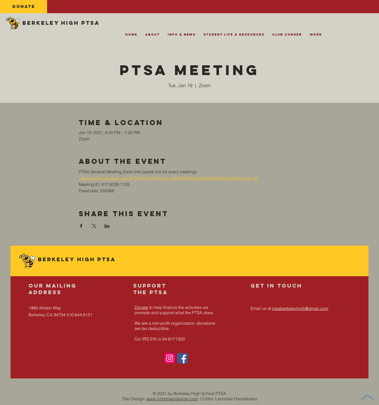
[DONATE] (23, 6)
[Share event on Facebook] (81, 226)
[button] (152, 36)
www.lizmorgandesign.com (172, 398)
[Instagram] (169, 358)
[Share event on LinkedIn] (106, 226)
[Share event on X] (94, 226)
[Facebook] (182, 358)
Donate (141, 307)
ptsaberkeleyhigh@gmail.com (300, 308)
